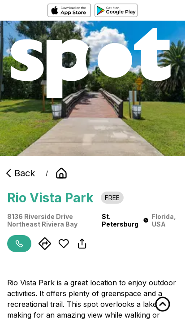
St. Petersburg (125, 220)
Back (19, 173)
